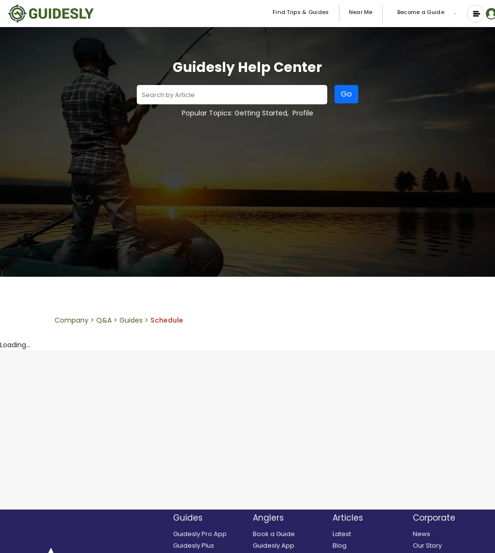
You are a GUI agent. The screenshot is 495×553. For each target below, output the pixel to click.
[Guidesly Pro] (210, 534)
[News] (450, 534)
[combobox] (232, 94)
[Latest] (370, 534)
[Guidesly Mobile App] (290, 546)
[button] (457, 13)
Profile (302, 113)
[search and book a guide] (290, 534)
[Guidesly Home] (51, 13)
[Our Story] (450, 546)
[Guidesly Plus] (210, 546)
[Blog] (370, 546)
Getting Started (260, 113)
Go (346, 93)
